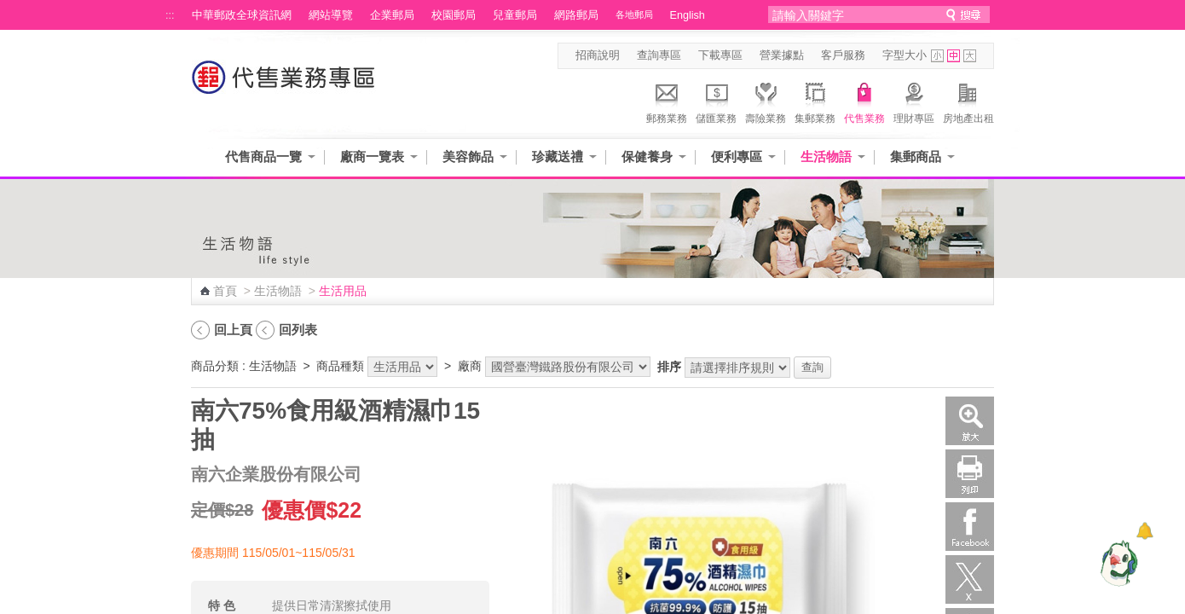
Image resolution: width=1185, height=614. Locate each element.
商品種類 (340, 366)
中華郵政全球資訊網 (242, 15)
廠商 (470, 366)
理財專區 (913, 101)
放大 (969, 421)
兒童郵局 (515, 15)
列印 (969, 473)
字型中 (953, 55)
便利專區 (736, 156)
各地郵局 (634, 14)
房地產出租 (968, 101)
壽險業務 (765, 101)
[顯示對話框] (1144, 531)
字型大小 (904, 55)
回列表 (298, 329)
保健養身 (647, 156)
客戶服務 (843, 55)
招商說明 (597, 55)
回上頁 (233, 329)
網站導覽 (331, 15)
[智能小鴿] (1116, 562)
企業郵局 (392, 15)
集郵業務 (815, 101)
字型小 (937, 55)
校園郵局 (453, 15)
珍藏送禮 (557, 156)
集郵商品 (915, 156)
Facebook (969, 526)
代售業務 (864, 101)
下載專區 (720, 55)
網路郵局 (576, 15)
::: (170, 15)
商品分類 (215, 366)
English (687, 15)
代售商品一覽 (263, 156)
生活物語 (826, 156)
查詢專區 (659, 55)
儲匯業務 (716, 101)
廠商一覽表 (372, 156)
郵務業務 (666, 101)
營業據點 (782, 55)
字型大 (969, 55)
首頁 (225, 291)
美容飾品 (468, 156)
